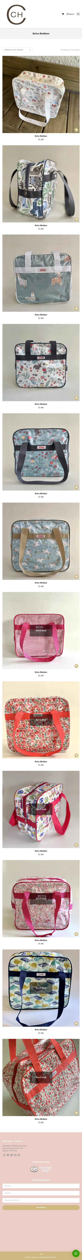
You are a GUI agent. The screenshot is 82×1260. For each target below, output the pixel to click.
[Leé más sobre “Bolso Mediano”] (76, 666)
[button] (76, 130)
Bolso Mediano (41, 136)
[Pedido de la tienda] (17, 50)
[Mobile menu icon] (78, 14)
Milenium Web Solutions (48, 1257)
